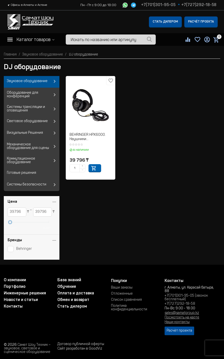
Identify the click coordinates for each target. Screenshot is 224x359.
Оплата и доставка (75, 293)
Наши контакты (177, 322)
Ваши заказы (121, 288)
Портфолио (15, 287)
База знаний (69, 280)
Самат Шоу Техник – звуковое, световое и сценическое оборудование (27, 348)
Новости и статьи (21, 300)
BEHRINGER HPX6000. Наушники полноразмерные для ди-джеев (90, 137)
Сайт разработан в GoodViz (79, 349)
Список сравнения (126, 300)
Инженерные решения (25, 293)
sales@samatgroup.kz (182, 313)
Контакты (13, 307)
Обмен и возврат (73, 300)
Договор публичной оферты (80, 344)
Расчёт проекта (201, 21)
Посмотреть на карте (182, 317)
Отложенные (122, 294)
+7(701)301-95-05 (158, 5)
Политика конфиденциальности (129, 307)
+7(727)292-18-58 (198, 5)
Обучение (66, 287)
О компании (15, 280)
